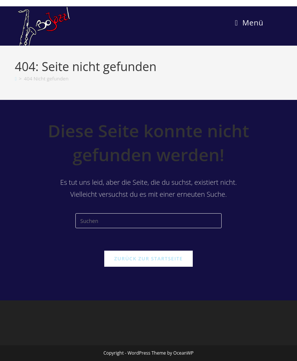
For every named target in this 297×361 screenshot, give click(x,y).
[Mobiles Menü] (249, 23)
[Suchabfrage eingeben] (148, 220)
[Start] (16, 78)
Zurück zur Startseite (148, 258)
